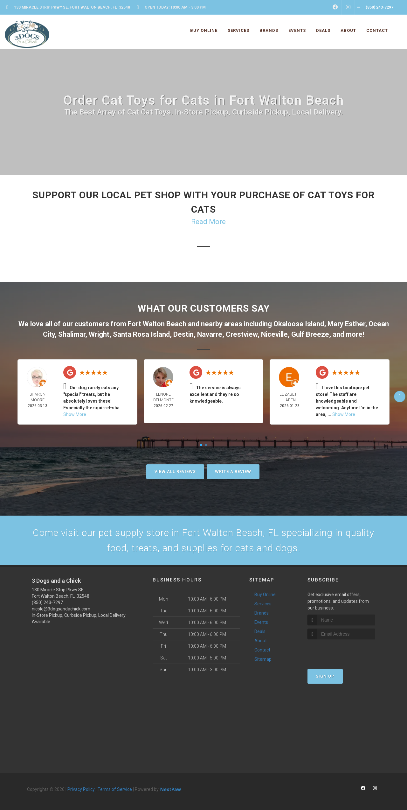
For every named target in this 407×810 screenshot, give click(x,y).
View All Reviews (175, 471)
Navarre (209, 334)
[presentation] (341, 651)
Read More (208, 222)
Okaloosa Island (298, 324)
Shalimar (71, 334)
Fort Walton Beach (157, 324)
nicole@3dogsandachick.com (61, 608)
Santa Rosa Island (141, 334)
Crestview (242, 334)
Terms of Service (115, 789)
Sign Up (325, 676)
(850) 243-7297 (47, 602)
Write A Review (233, 471)
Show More (74, 414)
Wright (99, 334)
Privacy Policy (81, 789)
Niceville (274, 334)
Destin (183, 334)
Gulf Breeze (310, 334)
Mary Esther (346, 324)
